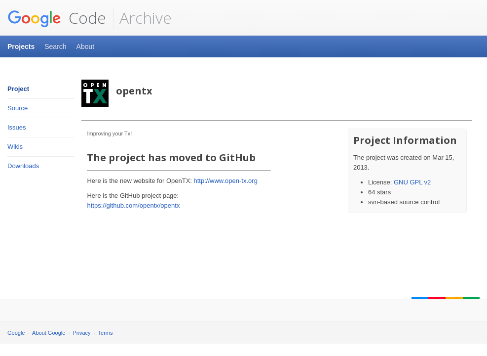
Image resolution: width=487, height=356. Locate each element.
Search (55, 46)
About (85, 46)
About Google (48, 333)
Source (17, 108)
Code (56, 18)
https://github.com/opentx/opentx (133, 205)
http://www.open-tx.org (226, 180)
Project (18, 88)
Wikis (15, 146)
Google (16, 333)
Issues (16, 127)
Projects (21, 46)
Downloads (23, 166)
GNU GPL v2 (412, 182)
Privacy (82, 333)
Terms (105, 333)
